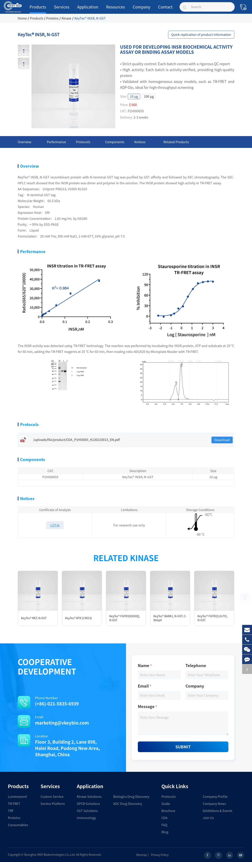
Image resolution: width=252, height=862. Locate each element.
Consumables (18, 825)
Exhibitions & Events (217, 810)
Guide (165, 803)
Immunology (86, 817)
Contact (165, 9)
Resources (115, 9)
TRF (11, 810)
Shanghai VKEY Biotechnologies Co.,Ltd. (49, 854)
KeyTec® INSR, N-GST (90, 18)
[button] (245, 598)
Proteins (52, 18)
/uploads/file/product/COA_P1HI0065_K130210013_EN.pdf (69, 440)
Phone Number (63, 701)
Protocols (168, 796)
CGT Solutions (87, 810)
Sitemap (143, 855)
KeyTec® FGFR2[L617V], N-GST (212, 618)
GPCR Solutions (88, 803)
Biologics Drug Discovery (131, 796)
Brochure (168, 810)
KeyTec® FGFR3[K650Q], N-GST (124, 618)
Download (222, 440)
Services (61, 9)
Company (141, 9)
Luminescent (17, 796)
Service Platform (53, 803)
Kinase (66, 18)
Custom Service (52, 796)
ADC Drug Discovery (127, 803)
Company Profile (215, 796)
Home (22, 18)
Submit (183, 747)
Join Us (208, 817)
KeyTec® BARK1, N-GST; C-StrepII (170, 618)
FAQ (164, 825)
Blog (164, 832)
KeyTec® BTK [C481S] (78, 618)
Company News (214, 803)
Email (63, 720)
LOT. (54, 525)
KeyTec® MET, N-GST (33, 618)
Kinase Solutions (89, 796)
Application (87, 9)
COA (164, 817)
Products (38, 9)
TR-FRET (14, 803)
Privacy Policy (161, 855)
